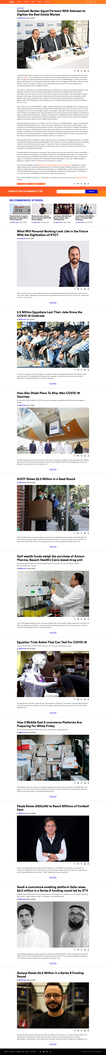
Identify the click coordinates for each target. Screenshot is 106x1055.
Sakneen (25, 77)
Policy (27, 1051)
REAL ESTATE (41, 183)
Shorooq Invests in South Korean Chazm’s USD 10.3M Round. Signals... (41, 217)
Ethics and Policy (81, 177)
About (33, 1)
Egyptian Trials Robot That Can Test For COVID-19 (52, 642)
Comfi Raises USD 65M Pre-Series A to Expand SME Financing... (85, 217)
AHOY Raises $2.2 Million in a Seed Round (46, 479)
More (39, 1)
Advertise (12, 1051)
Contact (47, 1)
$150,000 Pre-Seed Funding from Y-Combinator (54, 165)
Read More (53, 302)
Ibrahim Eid (22, 238)
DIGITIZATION (21, 183)
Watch (26, 1)
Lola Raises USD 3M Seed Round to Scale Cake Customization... (62, 217)
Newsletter (20, 1051)
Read (19, 1)
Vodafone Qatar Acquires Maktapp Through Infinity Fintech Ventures (19, 217)
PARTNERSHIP (31, 183)
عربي (91, 1)
